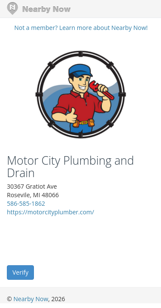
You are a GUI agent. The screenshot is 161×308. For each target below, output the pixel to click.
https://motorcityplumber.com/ (50, 212)
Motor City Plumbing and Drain (70, 167)
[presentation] (72, 240)
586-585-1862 (26, 203)
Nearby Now (30, 299)
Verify (20, 272)
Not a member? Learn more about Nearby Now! (81, 28)
